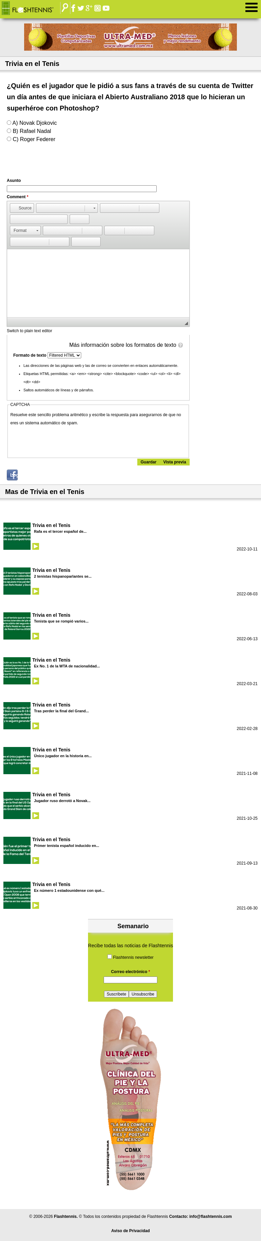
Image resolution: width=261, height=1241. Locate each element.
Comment (17, 196)
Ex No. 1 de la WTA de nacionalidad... (67, 666)
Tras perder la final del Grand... (61, 711)
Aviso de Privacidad (130, 1230)
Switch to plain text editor (29, 330)
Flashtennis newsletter (133, 957)
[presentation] (62, 440)
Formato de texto (30, 355)
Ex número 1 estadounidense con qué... (69, 890)
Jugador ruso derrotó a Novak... (62, 801)
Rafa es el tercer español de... (60, 531)
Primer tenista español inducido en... (66, 846)
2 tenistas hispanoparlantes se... (62, 576)
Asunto (14, 180)
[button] (22, 208)
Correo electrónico (130, 971)
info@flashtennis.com (210, 1216)
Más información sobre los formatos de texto (122, 345)
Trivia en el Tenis (51, 525)
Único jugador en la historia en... (63, 756)
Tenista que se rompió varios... (61, 621)
